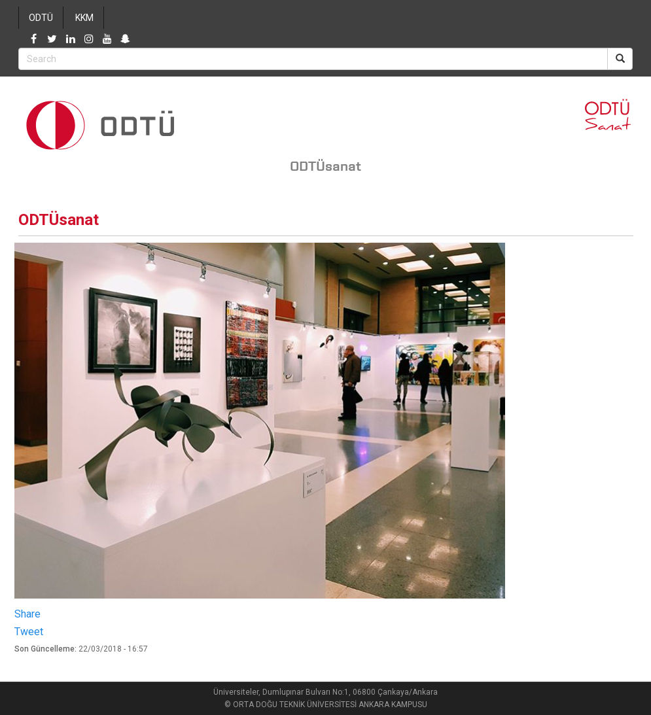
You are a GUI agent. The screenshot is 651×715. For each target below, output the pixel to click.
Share (27, 614)
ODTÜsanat (325, 166)
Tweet (28, 631)
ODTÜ (41, 17)
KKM (84, 17)
